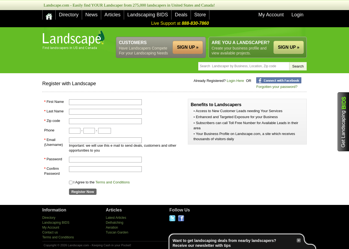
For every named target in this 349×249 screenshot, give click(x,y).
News (91, 14)
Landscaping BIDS (147, 14)
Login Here (235, 81)
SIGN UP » (288, 47)
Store (200, 14)
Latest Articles (116, 218)
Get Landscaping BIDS (343, 121)
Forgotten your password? (276, 87)
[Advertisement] (207, 32)
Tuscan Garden (117, 232)
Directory (69, 14)
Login (297, 14)
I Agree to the (83, 182)
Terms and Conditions (112, 182)
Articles (112, 14)
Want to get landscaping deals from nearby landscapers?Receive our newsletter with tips (237, 243)
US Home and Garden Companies (74, 40)
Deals (181, 14)
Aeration (112, 227)
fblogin (278, 80)
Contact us (50, 232)
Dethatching (114, 223)
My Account (271, 14)
